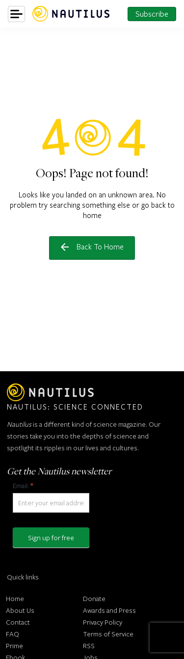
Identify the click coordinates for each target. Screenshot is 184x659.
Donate (94, 598)
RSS (89, 645)
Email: (23, 485)
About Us (20, 610)
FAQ (12, 633)
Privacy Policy (102, 622)
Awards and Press (109, 610)
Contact (18, 622)
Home (15, 598)
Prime (14, 645)
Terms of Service (108, 633)
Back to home (92, 246)
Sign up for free (51, 537)
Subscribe (151, 13)
